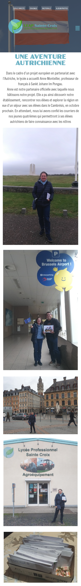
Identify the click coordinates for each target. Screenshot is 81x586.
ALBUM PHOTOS (62, 8)
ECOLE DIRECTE (19, 8)
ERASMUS (33, 8)
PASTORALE (46, 8)
